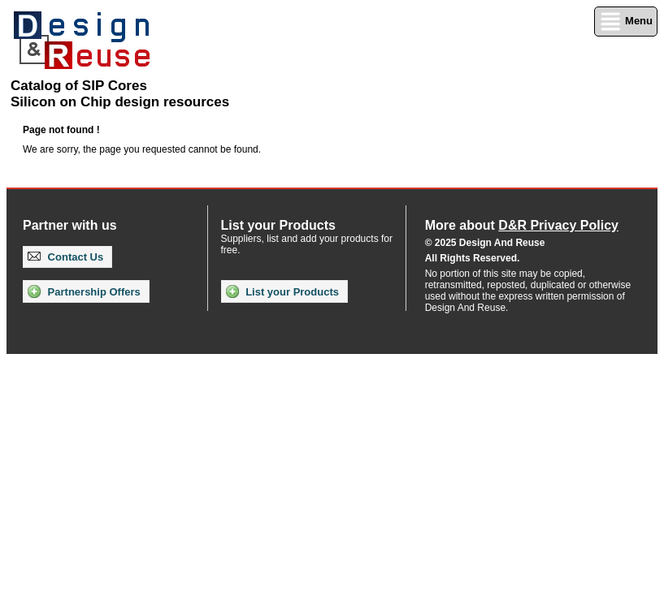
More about (521, 225)
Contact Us (65, 257)
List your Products (282, 291)
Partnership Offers (84, 291)
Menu (626, 21)
